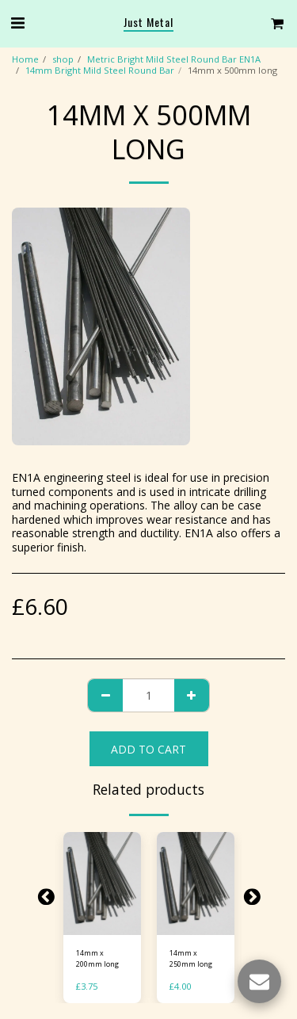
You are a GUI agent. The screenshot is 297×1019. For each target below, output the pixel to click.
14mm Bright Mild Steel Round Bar (99, 70)
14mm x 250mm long (190, 958)
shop (63, 59)
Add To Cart (148, 749)
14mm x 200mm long (97, 958)
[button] (17, 22)
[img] (102, 884)
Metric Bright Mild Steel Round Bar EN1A (174, 59)
